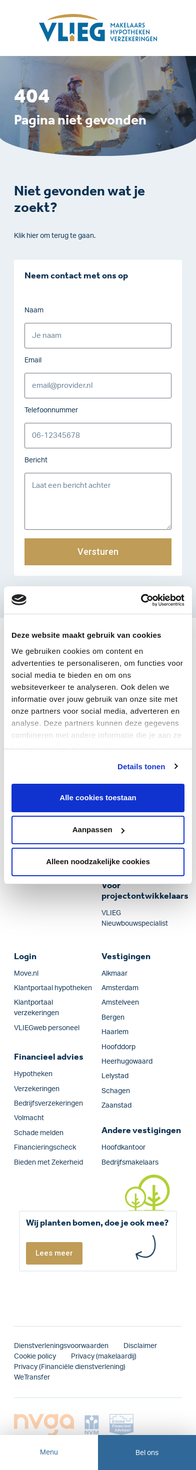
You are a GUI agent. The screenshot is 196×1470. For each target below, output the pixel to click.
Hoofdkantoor (124, 1147)
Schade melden (39, 1133)
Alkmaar (115, 973)
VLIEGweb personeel (47, 1028)
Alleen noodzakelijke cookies (98, 861)
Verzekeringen (37, 1089)
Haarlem (115, 1032)
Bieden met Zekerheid (48, 1162)
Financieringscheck (45, 1147)
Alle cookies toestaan (98, 797)
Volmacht (29, 1118)
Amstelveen (120, 1002)
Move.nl (26, 973)
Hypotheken (33, 1074)
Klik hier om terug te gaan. (55, 235)
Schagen (116, 1091)
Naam (34, 310)
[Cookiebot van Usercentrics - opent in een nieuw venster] (141, 600)
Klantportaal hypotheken (53, 988)
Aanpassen (98, 829)
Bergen (113, 1017)
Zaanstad (117, 1105)
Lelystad (115, 1076)
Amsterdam (120, 988)
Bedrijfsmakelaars (130, 1162)
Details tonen (141, 766)
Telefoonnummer (51, 410)
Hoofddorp (119, 1047)
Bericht (36, 460)
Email (33, 360)
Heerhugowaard (127, 1061)
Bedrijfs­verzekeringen (48, 1103)
